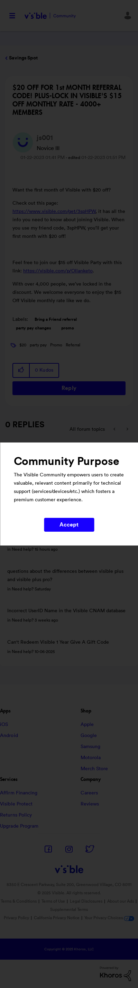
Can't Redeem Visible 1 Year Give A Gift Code (58, 642)
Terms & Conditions (19, 901)
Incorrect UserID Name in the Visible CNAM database (66, 610)
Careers (89, 793)
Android (9, 735)
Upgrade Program (19, 826)
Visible (50, 15)
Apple (87, 724)
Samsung (91, 746)
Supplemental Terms (69, 909)
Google (89, 735)
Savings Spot (23, 58)
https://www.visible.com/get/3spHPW (54, 211)
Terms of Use (53, 901)
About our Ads (120, 901)
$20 (22, 345)
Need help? (23, 549)
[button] (21, 370)
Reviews (90, 804)
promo (67, 328)
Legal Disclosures (86, 901)
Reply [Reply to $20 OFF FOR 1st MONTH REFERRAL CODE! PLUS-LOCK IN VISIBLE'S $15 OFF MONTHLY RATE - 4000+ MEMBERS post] (69, 388)
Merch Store (94, 768)
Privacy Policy (16, 918)
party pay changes (33, 328)
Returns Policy (16, 815)
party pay (38, 345)
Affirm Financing (19, 793)
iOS (4, 724)
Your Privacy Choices (109, 918)
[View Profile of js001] (45, 137)
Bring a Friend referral (56, 319)
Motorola (91, 757)
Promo (56, 345)
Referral (73, 345)
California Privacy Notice (57, 918)
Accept (69, 525)
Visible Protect (16, 804)
